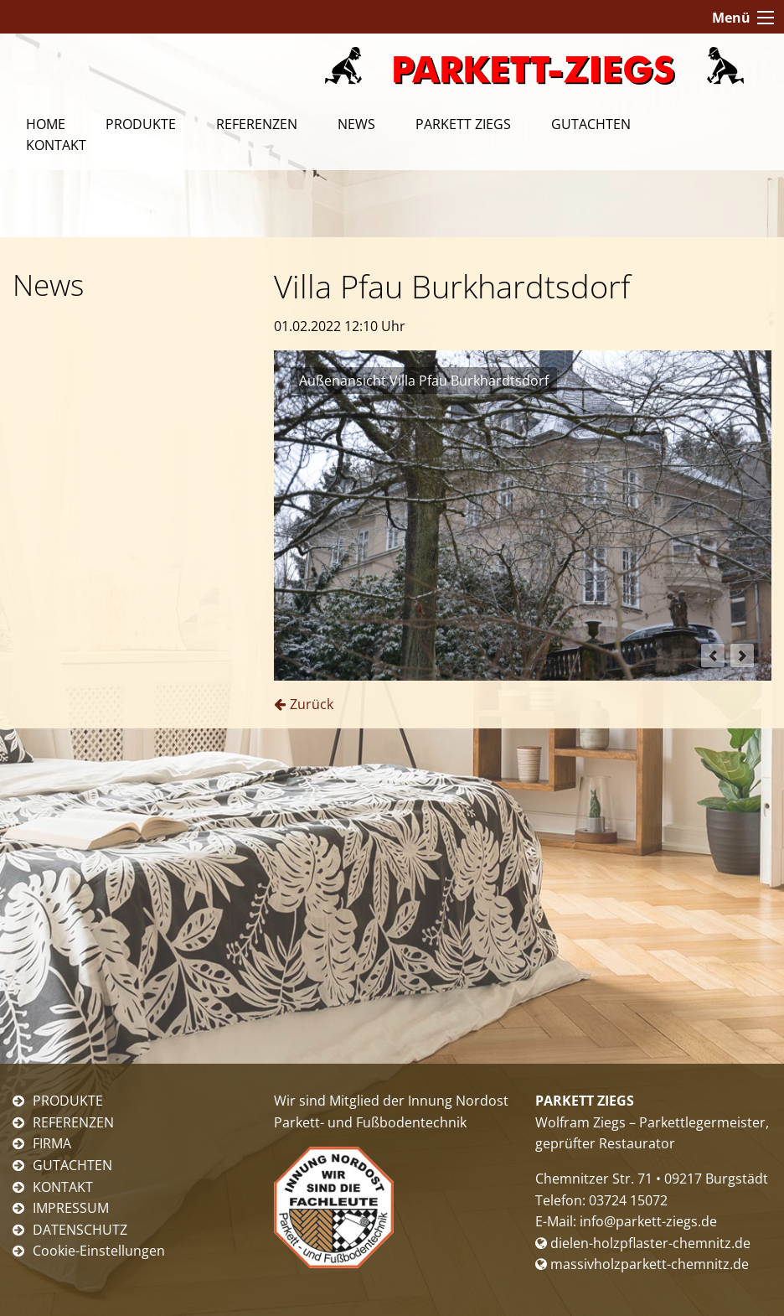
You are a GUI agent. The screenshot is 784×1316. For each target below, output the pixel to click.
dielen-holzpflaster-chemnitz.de (642, 1243)
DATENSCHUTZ (80, 1229)
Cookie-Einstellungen (99, 1250)
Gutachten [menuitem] (591, 124)
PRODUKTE (68, 1100)
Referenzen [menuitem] (256, 124)
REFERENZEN (73, 1122)
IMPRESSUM (71, 1208)
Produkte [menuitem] (141, 124)
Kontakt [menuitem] (56, 145)
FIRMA (52, 1143)
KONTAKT (63, 1187)
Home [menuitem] (45, 124)
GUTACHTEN (72, 1165)
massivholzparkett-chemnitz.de (642, 1264)
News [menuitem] (356, 124)
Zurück (311, 704)
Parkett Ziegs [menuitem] (463, 124)
